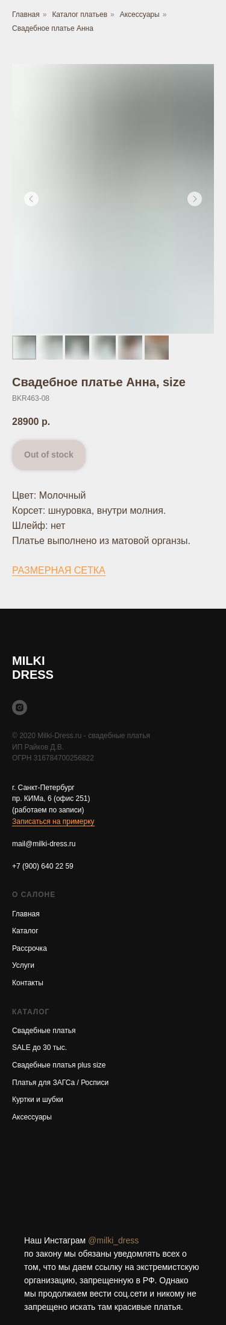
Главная (26, 14)
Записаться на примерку (53, 821)
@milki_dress (113, 1240)
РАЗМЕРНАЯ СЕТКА (58, 570)
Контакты (27, 983)
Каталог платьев (79, 14)
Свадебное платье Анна (52, 28)
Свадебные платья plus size (58, 1065)
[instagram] (19, 707)
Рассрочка (29, 948)
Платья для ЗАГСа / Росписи (60, 1082)
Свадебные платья (43, 1030)
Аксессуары (140, 14)
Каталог (25, 931)
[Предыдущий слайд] (31, 199)
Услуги (23, 965)
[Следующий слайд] (194, 199)
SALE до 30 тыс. (39, 1047)
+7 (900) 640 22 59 (43, 866)
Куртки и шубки (37, 1099)
